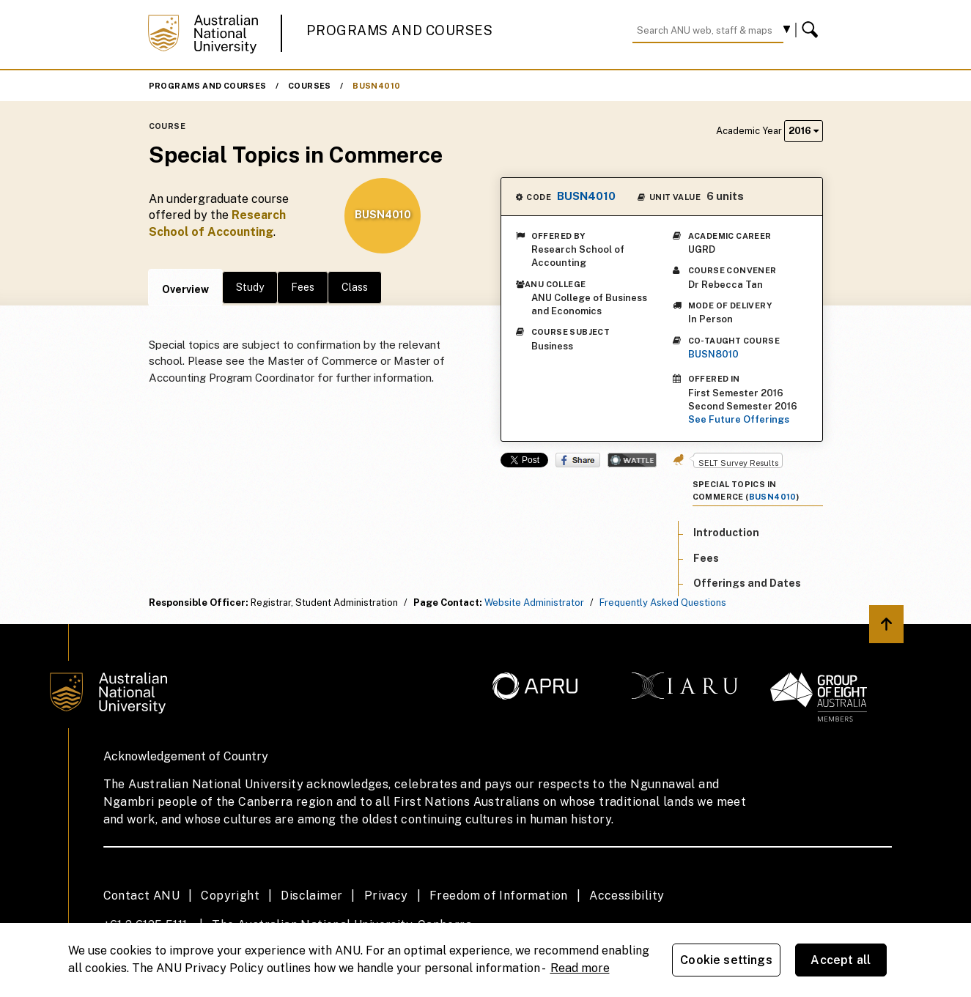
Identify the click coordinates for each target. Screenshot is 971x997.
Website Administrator (534, 602)
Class (354, 287)
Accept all (841, 960)
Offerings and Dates (747, 583)
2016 (804, 130)
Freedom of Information (498, 896)
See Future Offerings (738, 419)
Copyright (230, 896)
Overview (185, 289)
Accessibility (626, 896)
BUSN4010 (376, 85)
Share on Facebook (577, 460)
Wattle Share (632, 460)
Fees (302, 287)
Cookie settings (726, 960)
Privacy (386, 896)
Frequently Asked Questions (662, 602)
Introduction (726, 532)
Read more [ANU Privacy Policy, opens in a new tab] (580, 968)
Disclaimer (311, 896)
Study (250, 287)
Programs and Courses (399, 30)
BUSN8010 (713, 354)
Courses (309, 85)
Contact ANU (141, 896)
